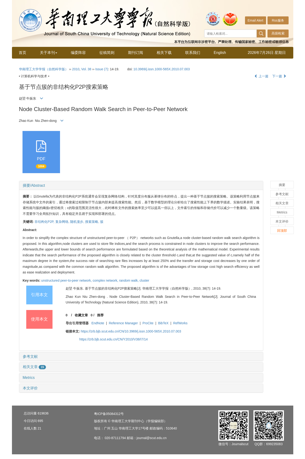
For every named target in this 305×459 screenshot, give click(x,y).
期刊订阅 (135, 53)
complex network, (106, 280)
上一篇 (261, 76)
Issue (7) (101, 69)
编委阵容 (78, 53)
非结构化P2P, (44, 222)
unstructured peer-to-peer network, (67, 280)
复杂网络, (62, 222)
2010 (75, 69)
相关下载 (164, 53)
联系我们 (192, 53)
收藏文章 (81, 315)
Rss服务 (278, 20)
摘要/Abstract (34, 185)
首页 (22, 53)
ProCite (148, 323)
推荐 (100, 315)
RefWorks (180, 323)
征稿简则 (106, 53)
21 (39, 428)
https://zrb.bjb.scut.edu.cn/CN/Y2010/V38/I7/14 (113, 339)
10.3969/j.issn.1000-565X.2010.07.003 (161, 69)
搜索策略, (92, 222)
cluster (144, 280)
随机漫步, (77, 222)
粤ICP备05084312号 (109, 414)
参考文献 (30, 356)
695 (40, 421)
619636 (43, 413)
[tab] (141, 185)
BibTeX (163, 323)
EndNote (97, 323)
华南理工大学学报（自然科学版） (43, 69)
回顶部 (282, 230)
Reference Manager (123, 323)
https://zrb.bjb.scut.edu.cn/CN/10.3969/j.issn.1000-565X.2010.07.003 (131, 331)
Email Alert (255, 20)
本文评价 (30, 388)
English (220, 53)
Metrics (29, 378)
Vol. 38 (86, 69)
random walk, (129, 280)
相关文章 (34, 367)
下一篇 (279, 76)
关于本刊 (48, 53)
